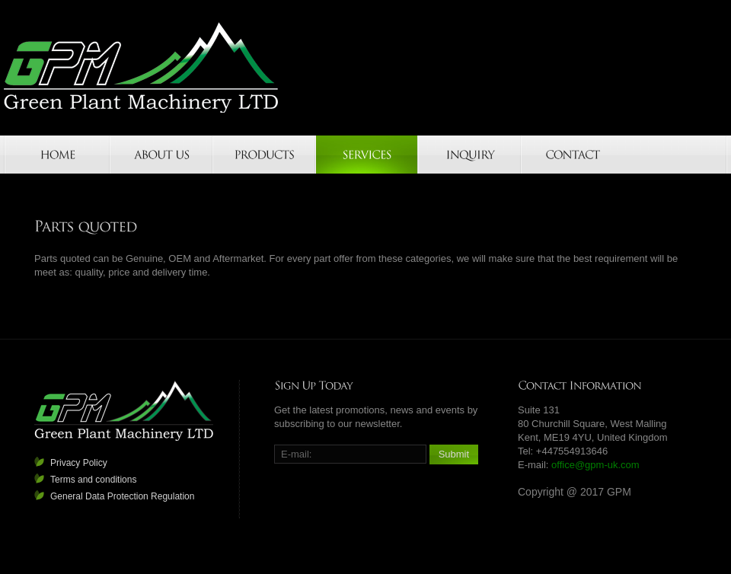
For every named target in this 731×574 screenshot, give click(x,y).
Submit (454, 454)
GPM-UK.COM (142, 67)
